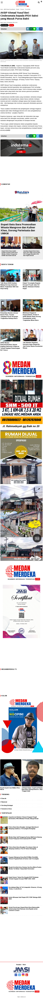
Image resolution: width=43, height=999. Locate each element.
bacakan (4, 25)
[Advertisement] (21, 170)
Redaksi (18, 964)
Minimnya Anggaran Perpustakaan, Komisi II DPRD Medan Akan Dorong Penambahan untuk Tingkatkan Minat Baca (32, 316)
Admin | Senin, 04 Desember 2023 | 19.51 (8, 22)
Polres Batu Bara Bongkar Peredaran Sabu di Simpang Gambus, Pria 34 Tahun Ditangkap (23, 847)
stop (11, 25)
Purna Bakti (27, 9)
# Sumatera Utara (6, 809)
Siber (24, 964)
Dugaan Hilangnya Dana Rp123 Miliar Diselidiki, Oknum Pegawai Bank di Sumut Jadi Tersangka (24, 857)
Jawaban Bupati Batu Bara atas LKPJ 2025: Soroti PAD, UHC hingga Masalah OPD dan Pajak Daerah (31, 253)
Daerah (17, 9)
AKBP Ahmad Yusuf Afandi (9, 9)
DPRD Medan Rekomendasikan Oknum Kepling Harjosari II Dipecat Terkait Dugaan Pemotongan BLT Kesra (10, 346)
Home (1, 9)
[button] (41, 1)
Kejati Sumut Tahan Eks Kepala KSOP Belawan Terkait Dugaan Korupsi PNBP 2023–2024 (23, 878)
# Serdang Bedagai (6, 805)
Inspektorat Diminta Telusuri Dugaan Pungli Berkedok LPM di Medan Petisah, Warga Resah (23, 817)
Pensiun (22, 9)
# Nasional (3, 802)
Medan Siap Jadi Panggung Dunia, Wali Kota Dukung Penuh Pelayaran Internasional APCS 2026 (25, 837)
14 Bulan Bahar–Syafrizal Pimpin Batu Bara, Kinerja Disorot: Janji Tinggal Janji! (32, 789)
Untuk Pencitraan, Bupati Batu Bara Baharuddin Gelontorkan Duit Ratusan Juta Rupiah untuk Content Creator (24, 909)
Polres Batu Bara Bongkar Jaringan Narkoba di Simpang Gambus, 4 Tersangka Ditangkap (23, 827)
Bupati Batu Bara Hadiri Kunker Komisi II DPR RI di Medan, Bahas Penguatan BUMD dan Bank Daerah (9, 253)
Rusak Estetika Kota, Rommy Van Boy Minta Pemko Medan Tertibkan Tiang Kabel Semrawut (25, 868)
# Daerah (3, 798)
